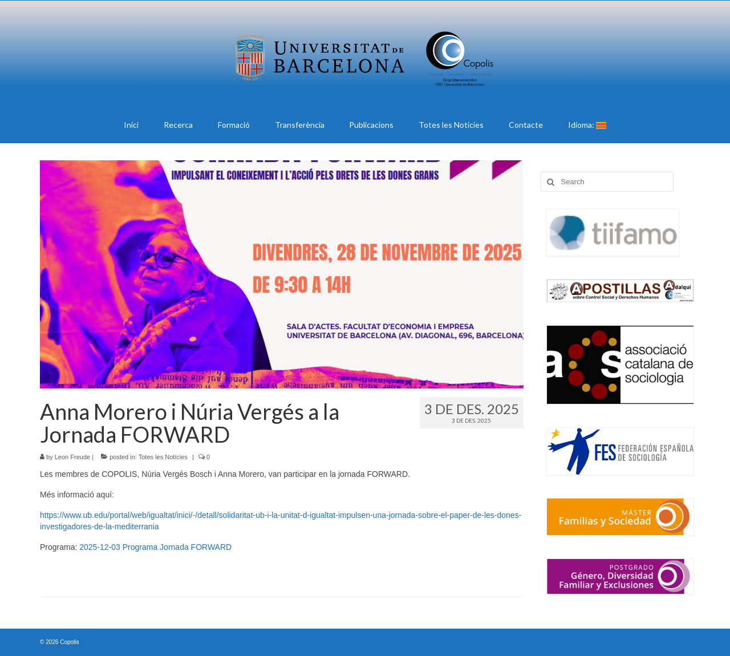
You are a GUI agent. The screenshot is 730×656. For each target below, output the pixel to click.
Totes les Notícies (163, 456)
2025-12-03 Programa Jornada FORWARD (155, 547)
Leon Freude (72, 456)
